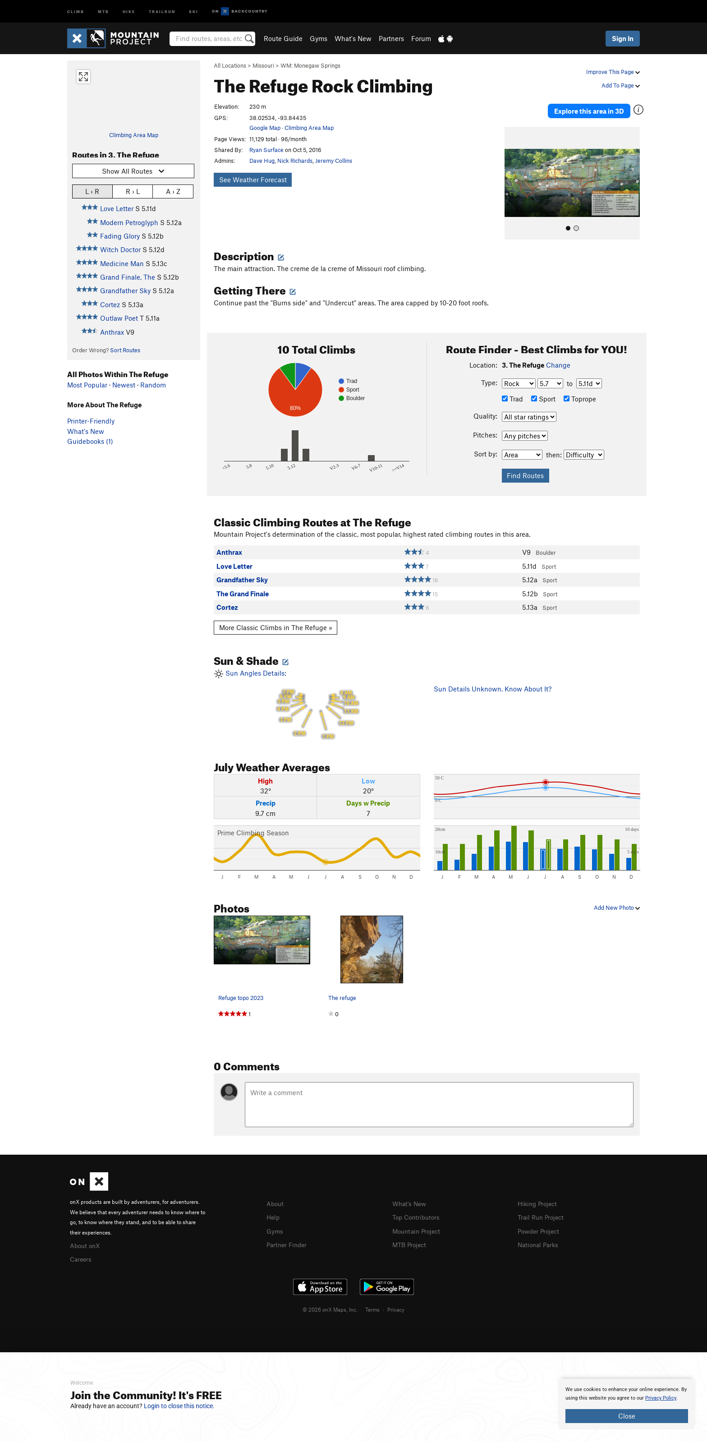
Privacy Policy (660, 1398)
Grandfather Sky (125, 290)
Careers (81, 1251)
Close (626, 1416)
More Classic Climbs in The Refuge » (275, 621)
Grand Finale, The (127, 277)
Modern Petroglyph (129, 222)
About (275, 1196)
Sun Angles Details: (317, 698)
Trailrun (162, 11)
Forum (421, 38)
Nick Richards (294, 160)
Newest (123, 385)
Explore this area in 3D (598, 107)
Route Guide (283, 38)
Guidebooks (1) (90, 441)
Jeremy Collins (333, 160)
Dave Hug (262, 160)
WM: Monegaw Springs (310, 65)
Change (558, 358)
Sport (543, 391)
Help (273, 1210)
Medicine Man (122, 263)
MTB (103, 11)
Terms (372, 1301)
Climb (75, 11)
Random (153, 385)
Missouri (263, 65)
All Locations (230, 65)
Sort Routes (125, 350)
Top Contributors (418, 1210)
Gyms (318, 38)
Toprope (580, 391)
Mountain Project (418, 1223)
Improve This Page (613, 71)
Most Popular (87, 385)
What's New (353, 38)
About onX (86, 1238)
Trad (512, 391)
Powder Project (540, 1223)
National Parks (540, 1236)
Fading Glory (120, 236)
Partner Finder (288, 1236)
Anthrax (112, 332)
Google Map (264, 127)
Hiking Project (539, 1196)
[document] (626, 1404)
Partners (391, 38)
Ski (193, 11)
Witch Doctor (120, 249)
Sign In (623, 38)
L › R (92, 191)
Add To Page (620, 85)
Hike (129, 11)
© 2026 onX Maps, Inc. (330, 1301)
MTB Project (410, 1236)
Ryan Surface (266, 149)
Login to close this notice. (179, 1406)
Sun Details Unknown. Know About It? (492, 682)
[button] (514, 176)
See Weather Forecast (253, 179)
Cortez (110, 304)
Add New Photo (617, 900)
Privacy (395, 1301)
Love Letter (116, 208)
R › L (133, 191)
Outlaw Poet (119, 318)
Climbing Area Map (133, 134)
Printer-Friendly (91, 421)
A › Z (173, 191)
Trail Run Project (543, 1210)
